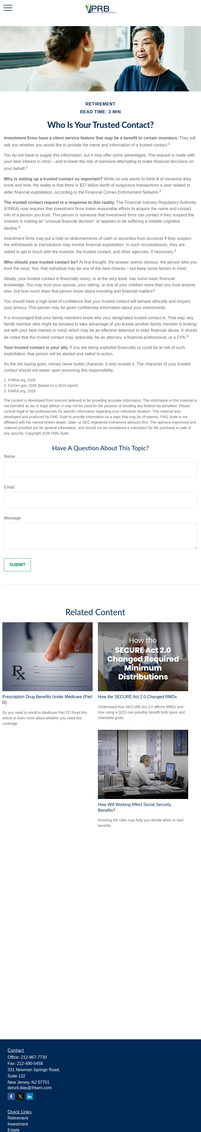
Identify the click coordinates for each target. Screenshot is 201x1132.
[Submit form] (17, 564)
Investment (18, 1124)
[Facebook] (11, 1096)
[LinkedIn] (29, 1096)
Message (12, 518)
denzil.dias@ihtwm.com (30, 1088)
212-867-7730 (34, 1057)
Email (9, 487)
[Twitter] (20, 1096)
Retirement (18, 1118)
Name (9, 456)
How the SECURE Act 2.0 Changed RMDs (137, 697)
